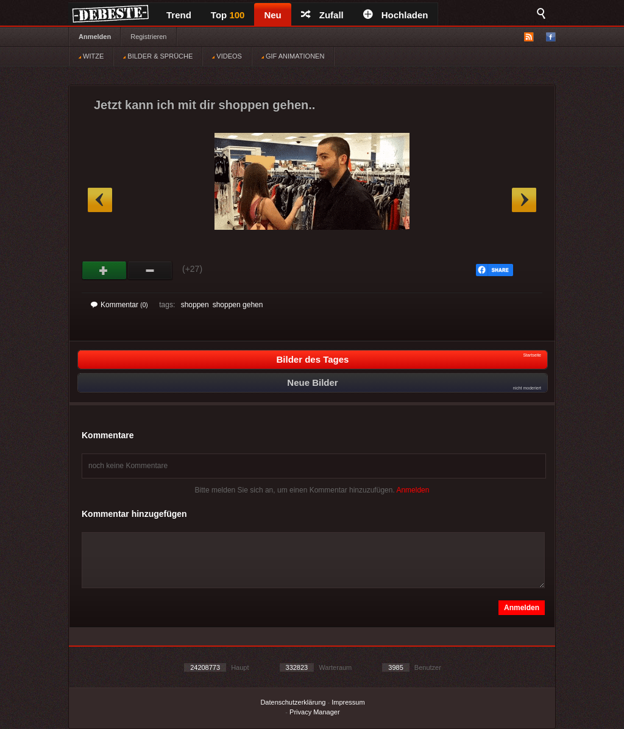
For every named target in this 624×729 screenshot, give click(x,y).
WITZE (91, 56)
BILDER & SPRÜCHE (158, 56)
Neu (272, 15)
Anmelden (95, 36)
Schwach (150, 270)
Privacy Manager (314, 712)
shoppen (195, 304)
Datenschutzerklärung (292, 702)
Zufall (322, 15)
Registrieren (148, 36)
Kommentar (119, 304)
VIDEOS (227, 56)
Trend (178, 15)
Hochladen (395, 15)
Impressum (348, 702)
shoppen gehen (238, 304)
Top (228, 15)
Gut (104, 270)
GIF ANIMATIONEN (292, 56)
